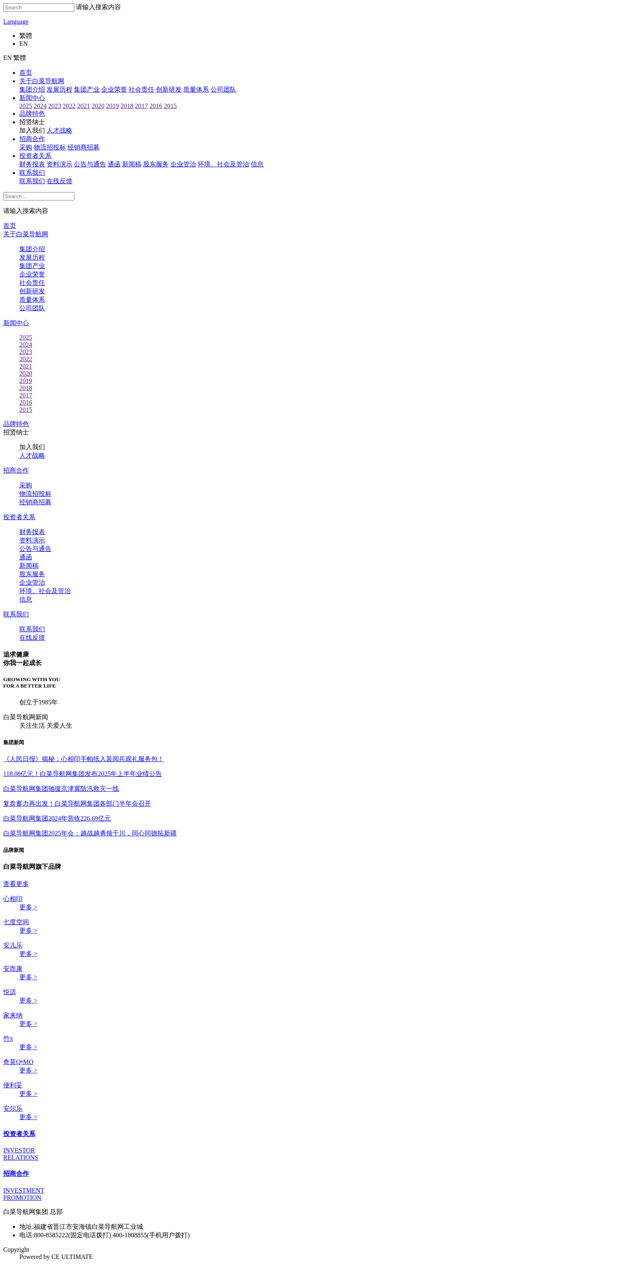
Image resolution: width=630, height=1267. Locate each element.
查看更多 (16, 883)
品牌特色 (32, 113)
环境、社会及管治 (45, 590)
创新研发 (169, 89)
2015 (170, 105)
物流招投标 (50, 147)
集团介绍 (32, 89)
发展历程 (59, 89)
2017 (141, 105)
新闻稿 (131, 164)
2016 (155, 105)
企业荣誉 (114, 89)
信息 (257, 164)
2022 (69, 105)
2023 (54, 105)
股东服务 (156, 164)
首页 (25, 72)
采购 (25, 147)
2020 (98, 105)
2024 (40, 105)
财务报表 (32, 164)
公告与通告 (90, 164)
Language (16, 21)
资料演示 (59, 164)
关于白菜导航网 (41, 81)
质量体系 (196, 89)
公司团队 (223, 89)
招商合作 (32, 138)
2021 (83, 105)
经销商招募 (84, 147)
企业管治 (183, 164)
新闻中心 (32, 97)
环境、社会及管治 (223, 164)
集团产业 (87, 89)
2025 (25, 105)
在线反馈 (59, 181)
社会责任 (141, 89)
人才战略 (59, 130)
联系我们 (32, 172)
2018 (127, 105)
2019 (112, 105)
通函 (114, 164)
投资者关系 (35, 155)
